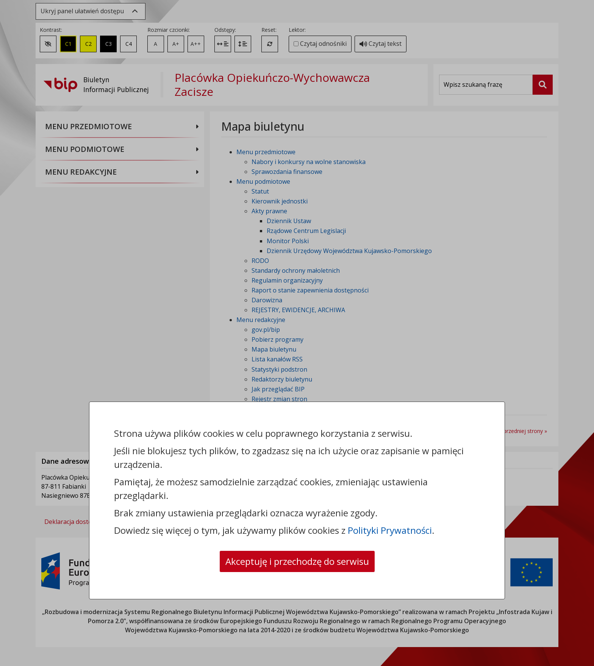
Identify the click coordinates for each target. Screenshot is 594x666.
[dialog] (297, 333)
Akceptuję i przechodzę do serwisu (297, 561)
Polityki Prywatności (390, 530)
